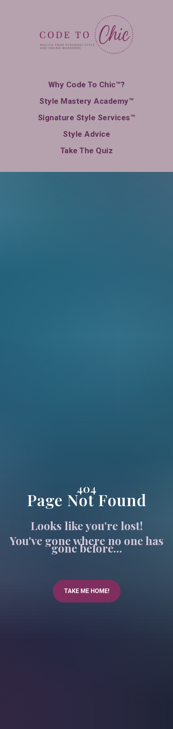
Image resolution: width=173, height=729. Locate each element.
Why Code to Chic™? (86, 84)
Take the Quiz (86, 150)
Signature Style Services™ (87, 117)
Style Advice (86, 134)
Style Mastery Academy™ (86, 101)
